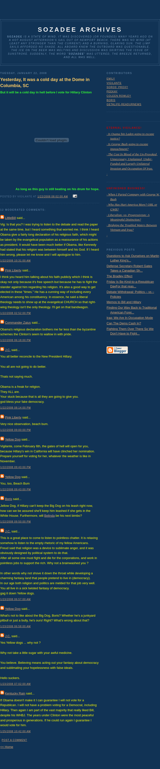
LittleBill (10, 218)
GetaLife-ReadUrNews (124, 104)
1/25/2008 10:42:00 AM (15, 731)
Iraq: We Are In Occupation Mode (130, 318)
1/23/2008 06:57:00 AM (15, 599)
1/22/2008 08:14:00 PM (15, 407)
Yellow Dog (13, 439)
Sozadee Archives (80, 29)
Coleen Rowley (119, 96)
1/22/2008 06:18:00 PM (15, 340)
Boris (8, 499)
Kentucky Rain (15, 693)
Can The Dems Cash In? (124, 323)
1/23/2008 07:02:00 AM (15, 684)
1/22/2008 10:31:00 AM (15, 260)
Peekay (112, 91)
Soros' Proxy (117, 87)
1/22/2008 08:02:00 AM (52, 196)
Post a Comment (14, 740)
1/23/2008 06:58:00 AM (15, 626)
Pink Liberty (13, 270)
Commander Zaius (18, 322)
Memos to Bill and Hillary (124, 302)
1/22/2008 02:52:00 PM (15, 313)
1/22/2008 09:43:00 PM (15, 467)
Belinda (49, 515)
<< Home (6, 747)
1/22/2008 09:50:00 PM (15, 521)
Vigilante (114, 83)
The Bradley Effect (119, 276)
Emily (111, 78)
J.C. (8, 350)
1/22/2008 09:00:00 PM (15, 430)
